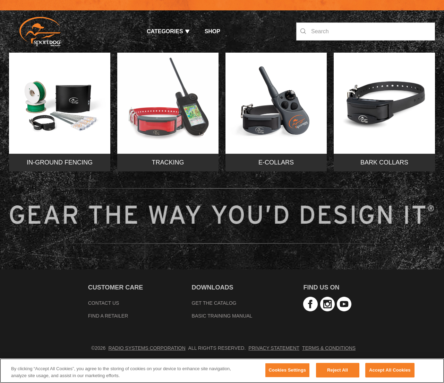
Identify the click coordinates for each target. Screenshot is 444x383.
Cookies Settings (287, 370)
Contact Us (103, 303)
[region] (222, 370)
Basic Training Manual (222, 316)
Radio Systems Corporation (146, 348)
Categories (168, 31)
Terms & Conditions (329, 348)
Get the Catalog (214, 303)
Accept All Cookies (390, 370)
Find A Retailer (108, 316)
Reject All (337, 370)
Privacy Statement (273, 348)
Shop (212, 31)
